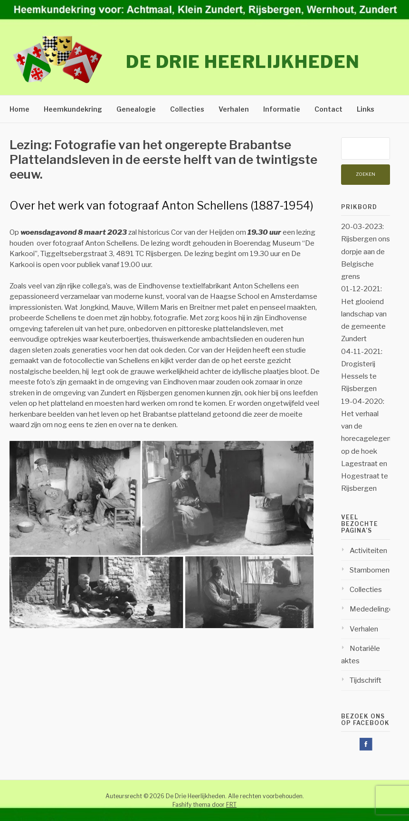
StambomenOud (376, 570)
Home (19, 109)
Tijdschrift (365, 680)
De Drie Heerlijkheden (243, 61)
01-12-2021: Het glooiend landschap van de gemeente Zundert (364, 314)
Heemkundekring (73, 109)
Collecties (187, 109)
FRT (231, 804)
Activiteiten (368, 550)
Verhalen (234, 109)
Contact (328, 109)
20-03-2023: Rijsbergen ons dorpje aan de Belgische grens (365, 251)
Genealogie (136, 109)
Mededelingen (373, 609)
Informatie (281, 109)
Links (365, 109)
